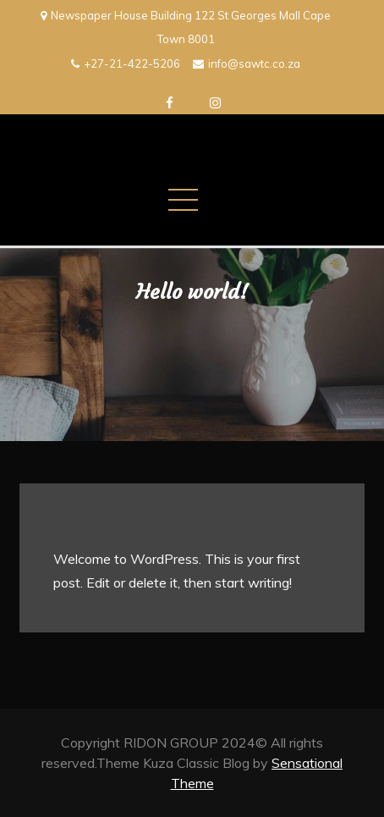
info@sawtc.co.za (246, 63)
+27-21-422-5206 (125, 63)
